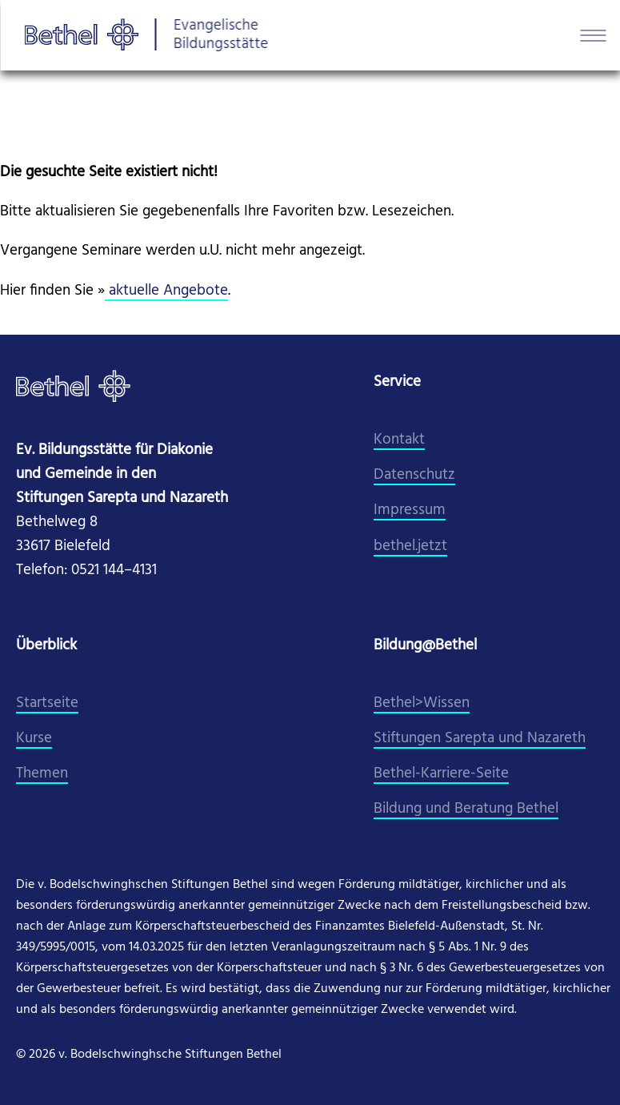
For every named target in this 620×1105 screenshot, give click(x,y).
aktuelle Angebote (166, 291)
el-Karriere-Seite (456, 774)
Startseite (47, 703)
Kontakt (399, 440)
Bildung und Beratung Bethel (466, 809)
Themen (42, 774)
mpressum (412, 510)
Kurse (34, 739)
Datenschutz (414, 475)
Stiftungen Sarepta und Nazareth (480, 739)
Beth (389, 774)
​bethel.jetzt (410, 546)
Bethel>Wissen (422, 703)
